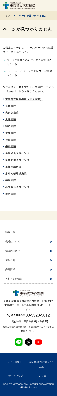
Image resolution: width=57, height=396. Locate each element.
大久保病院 (12, 112)
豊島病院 (10, 133)
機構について (12, 241)
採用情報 (10, 269)
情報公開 (10, 260)
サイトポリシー (15, 362)
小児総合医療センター (18, 187)
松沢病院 (10, 194)
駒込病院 (10, 126)
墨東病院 (10, 146)
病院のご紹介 (12, 251)
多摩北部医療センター (18, 160)
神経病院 (10, 180)
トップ (6, 15)
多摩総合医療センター (18, 153)
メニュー (51, 8)
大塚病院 (10, 119)
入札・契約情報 (13, 278)
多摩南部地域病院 (16, 173)
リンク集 (41, 375)
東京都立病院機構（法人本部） (24, 99)
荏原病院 (10, 140)
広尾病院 (10, 106)
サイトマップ (15, 375)
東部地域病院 (13, 167)
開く (51, 232)
